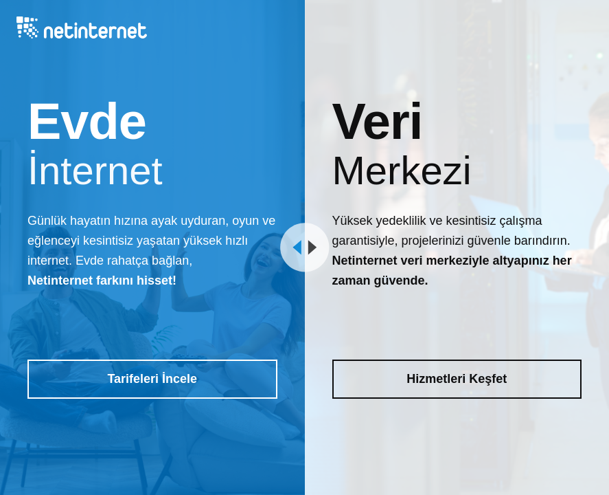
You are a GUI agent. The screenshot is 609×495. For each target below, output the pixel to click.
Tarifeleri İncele (152, 379)
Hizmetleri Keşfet (456, 379)
